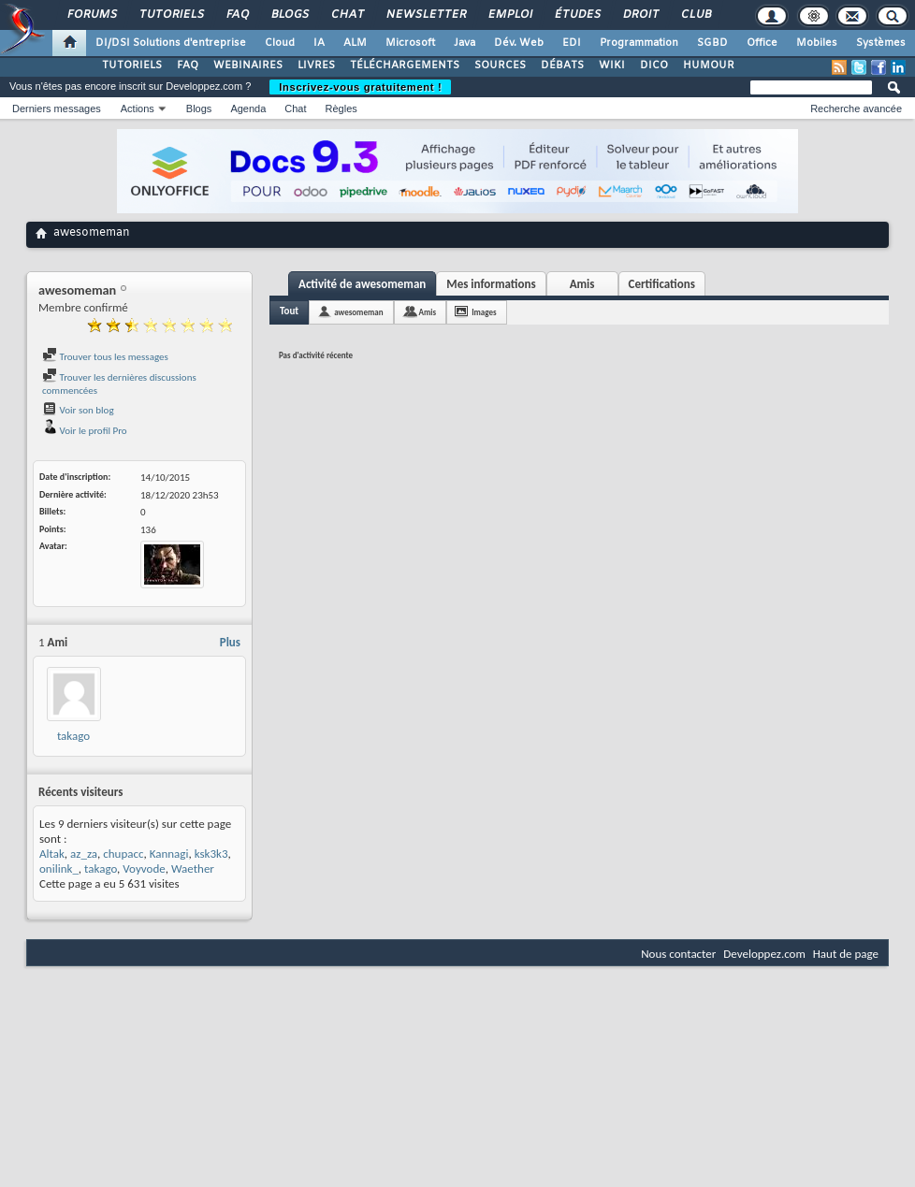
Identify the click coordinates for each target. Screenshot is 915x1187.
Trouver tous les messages (105, 357)
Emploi (509, 14)
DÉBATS (562, 65)
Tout (289, 311)
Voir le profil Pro (84, 431)
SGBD (712, 43)
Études (577, 14)
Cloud (280, 43)
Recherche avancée (856, 108)
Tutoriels (171, 14)
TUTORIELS (132, 65)
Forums (91, 14)
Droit (640, 14)
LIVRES (316, 65)
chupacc (123, 854)
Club (695, 14)
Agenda (248, 108)
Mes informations (490, 284)
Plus (230, 642)
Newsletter (425, 14)
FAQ (237, 14)
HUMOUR (708, 65)
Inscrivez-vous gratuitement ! (360, 87)
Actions (137, 108)
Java (464, 43)
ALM (355, 43)
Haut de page (846, 954)
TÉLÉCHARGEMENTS (404, 65)
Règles (341, 108)
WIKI (612, 65)
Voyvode (144, 868)
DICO (654, 65)
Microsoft (410, 43)
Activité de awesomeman (362, 284)
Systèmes (881, 43)
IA (319, 43)
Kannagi (169, 854)
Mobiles (816, 43)
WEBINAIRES (248, 65)
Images (484, 312)
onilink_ (59, 868)
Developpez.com (764, 954)
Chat (346, 14)
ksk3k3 (211, 854)
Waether (192, 868)
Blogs (289, 14)
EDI (571, 43)
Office (762, 43)
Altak (52, 854)
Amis (582, 284)
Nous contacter (678, 954)
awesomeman (358, 312)
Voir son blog (78, 410)
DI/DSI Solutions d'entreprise (170, 43)
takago (73, 736)
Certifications (662, 284)
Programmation (639, 43)
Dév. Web (519, 43)
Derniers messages (56, 108)
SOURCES (500, 65)
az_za (83, 854)
